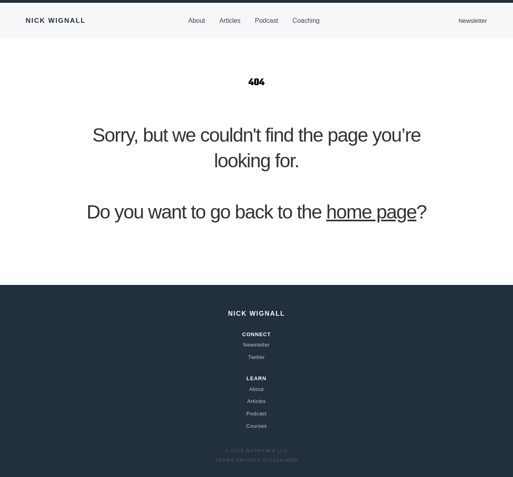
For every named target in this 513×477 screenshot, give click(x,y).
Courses (256, 426)
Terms (225, 460)
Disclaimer (280, 460)
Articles (230, 20)
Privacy (248, 460)
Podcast (266, 20)
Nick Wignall (56, 20)
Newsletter (472, 20)
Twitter (256, 357)
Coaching (306, 20)
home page (371, 211)
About (196, 20)
